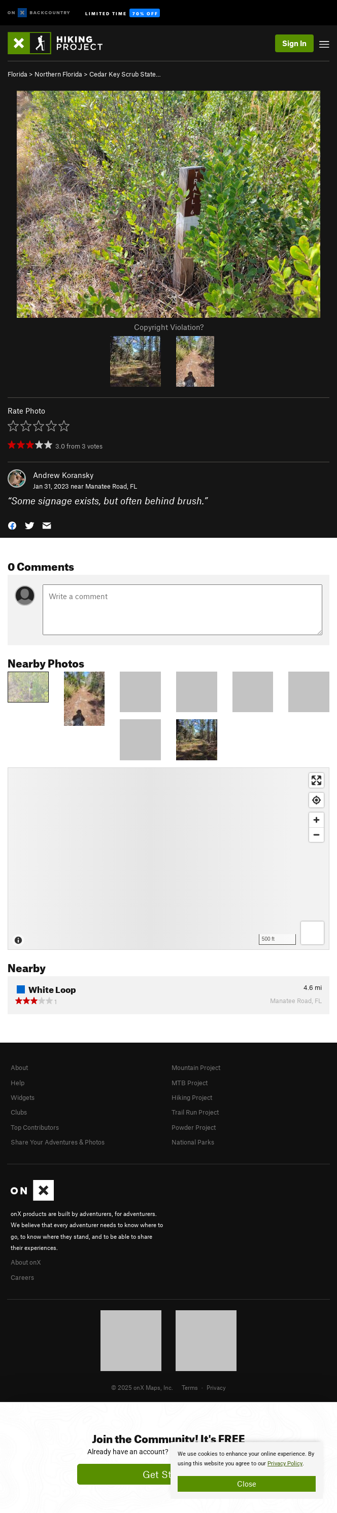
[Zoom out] (316, 834)
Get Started (169, 1474)
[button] (12, 525)
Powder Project (194, 1127)
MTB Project (190, 1083)
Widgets (23, 1097)
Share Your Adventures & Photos (58, 1142)
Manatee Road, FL (111, 486)
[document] (247, 1470)
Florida (17, 74)
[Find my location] (316, 800)
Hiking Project (192, 1097)
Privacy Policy (284, 1463)
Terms (190, 1387)
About (19, 1067)
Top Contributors (35, 1127)
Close (246, 1483)
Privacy (216, 1387)
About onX (26, 1262)
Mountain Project (196, 1067)
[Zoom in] (316, 820)
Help (17, 1083)
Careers (22, 1277)
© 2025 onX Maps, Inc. (142, 1387)
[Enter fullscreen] (316, 780)
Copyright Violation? (169, 326)
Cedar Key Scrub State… (125, 74)
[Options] (312, 932)
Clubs (19, 1112)
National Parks (193, 1142)
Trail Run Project (195, 1112)
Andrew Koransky (63, 474)
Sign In (294, 43)
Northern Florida (58, 74)
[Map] (168, 858)
